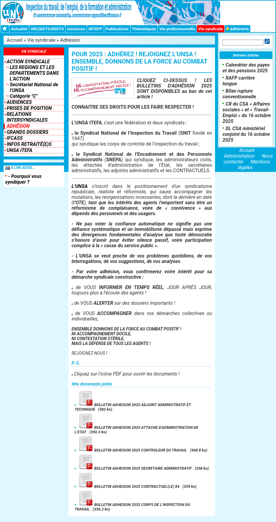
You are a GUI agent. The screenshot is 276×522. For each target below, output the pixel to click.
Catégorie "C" (23, 96)
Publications (117, 28)
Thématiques (144, 28)
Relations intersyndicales (27, 117)
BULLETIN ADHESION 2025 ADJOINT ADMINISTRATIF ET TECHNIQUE (133, 407)
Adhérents (237, 28)
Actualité (19, 28)
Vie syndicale (210, 28)
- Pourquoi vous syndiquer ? (23, 179)
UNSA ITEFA (19, 150)
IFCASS (15, 138)
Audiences (19, 102)
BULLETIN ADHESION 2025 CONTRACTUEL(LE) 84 (128, 486)
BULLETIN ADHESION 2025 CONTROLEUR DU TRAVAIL (132, 450)
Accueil (14, 40)
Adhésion (70, 40)
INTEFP (95, 28)
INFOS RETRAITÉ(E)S (29, 144)
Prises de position (29, 108)
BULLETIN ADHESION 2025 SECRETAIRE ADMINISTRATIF (135, 468)
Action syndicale (28, 61)
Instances (76, 28)
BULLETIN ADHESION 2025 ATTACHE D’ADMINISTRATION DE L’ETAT (136, 429)
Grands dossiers (27, 132)
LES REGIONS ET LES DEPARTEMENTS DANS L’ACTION (34, 73)
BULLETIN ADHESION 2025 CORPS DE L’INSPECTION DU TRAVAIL (132, 506)
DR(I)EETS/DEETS (47, 28)
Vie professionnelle (177, 28)
